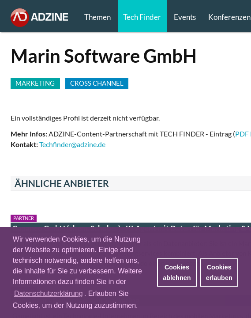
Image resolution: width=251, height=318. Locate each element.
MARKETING (35, 83)
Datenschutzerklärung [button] (48, 293)
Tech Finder (142, 17)
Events (185, 17)
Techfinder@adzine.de (72, 144)
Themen (97, 17)
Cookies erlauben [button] (219, 272)
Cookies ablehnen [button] (177, 272)
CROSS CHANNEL (97, 83)
